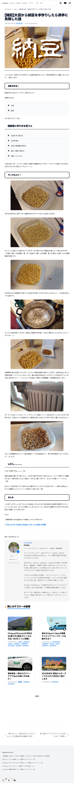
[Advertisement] (37, 714)
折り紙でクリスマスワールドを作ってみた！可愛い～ (54, 735)
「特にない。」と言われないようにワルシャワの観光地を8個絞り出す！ (20, 735)
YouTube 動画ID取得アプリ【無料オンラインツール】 (19, 769)
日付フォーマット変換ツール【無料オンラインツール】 (19, 759)
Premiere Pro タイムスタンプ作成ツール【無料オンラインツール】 (22, 763)
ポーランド (19, 23)
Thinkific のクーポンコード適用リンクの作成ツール (18, 766)
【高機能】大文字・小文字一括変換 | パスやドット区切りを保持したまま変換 (25, 756)
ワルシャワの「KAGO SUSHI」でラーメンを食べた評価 (26, 524)
